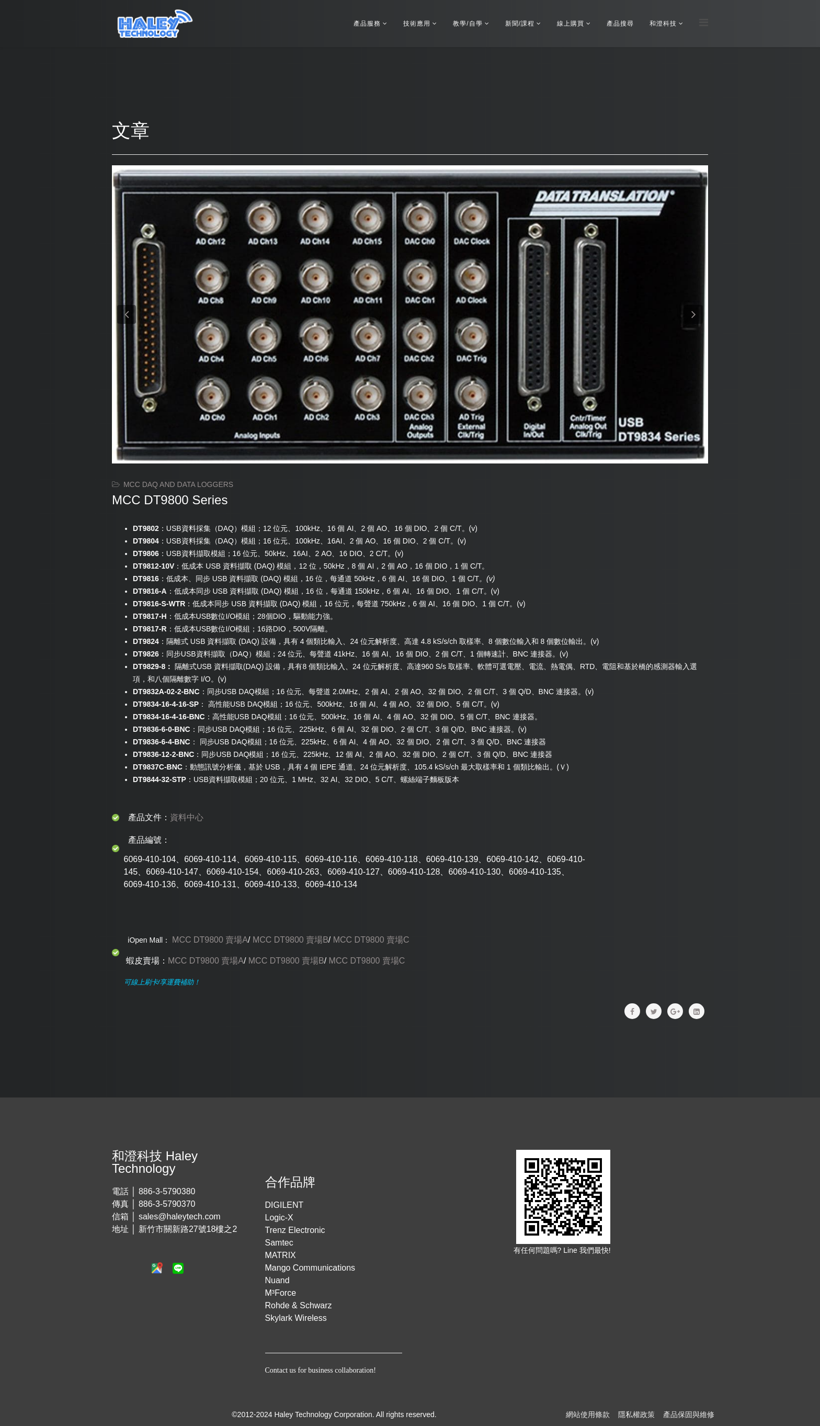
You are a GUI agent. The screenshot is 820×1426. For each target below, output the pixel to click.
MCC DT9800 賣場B (290, 939)
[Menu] (703, 23)
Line (571, 1250)
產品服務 (367, 23)
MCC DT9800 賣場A (210, 939)
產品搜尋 (620, 23)
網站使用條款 (588, 1414)
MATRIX (280, 1255)
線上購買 (570, 23)
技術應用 (416, 23)
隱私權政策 (636, 1414)
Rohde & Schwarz (298, 1305)
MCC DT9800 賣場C (371, 939)
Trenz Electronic (295, 1230)
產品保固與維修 (688, 1414)
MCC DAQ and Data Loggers (178, 484)
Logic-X (279, 1217)
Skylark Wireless (296, 1318)
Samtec (279, 1242)
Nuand (277, 1280)
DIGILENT (284, 1205)
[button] (126, 314)
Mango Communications (310, 1267)
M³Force (281, 1292)
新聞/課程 (519, 23)
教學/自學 (467, 23)
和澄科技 (663, 23)
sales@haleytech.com (180, 1216)
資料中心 (186, 817)
